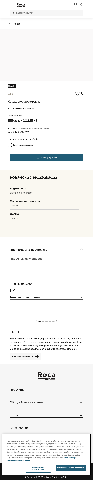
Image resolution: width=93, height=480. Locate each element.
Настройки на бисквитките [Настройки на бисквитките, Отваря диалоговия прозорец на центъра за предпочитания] (38, 468)
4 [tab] (50, 321)
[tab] (46, 250)
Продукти (46, 389)
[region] (46, 454)
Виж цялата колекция (25, 356)
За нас (46, 415)
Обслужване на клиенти (46, 402)
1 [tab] (39, 321)
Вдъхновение (46, 428)
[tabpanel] (11, 314)
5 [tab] (53, 321)
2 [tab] (43, 321)
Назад (16, 23)
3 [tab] (46, 321)
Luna (14, 331)
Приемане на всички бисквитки (71, 467)
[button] (13, 13)
